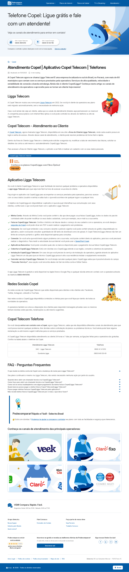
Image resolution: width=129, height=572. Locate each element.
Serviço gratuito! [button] (60, 49)
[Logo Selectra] (15, 3)
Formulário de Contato (44, 523)
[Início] (9, 62)
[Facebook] (100, 542)
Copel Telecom (15, 132)
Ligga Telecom (46, 102)
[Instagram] (111, 542)
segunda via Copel (18, 225)
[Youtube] (116, 542)
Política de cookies (24, 559)
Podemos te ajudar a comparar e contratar (48, 419)
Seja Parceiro (70, 523)
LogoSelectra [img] (9, 568)
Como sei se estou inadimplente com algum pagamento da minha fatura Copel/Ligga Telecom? (45, 385)
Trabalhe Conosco (72, 526)
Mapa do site (55, 559)
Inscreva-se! (50, 546)
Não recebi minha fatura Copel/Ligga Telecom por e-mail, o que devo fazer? (38, 392)
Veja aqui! (15, 168)
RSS (63, 559)
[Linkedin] (105, 542)
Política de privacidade (40, 559)
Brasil (118, 567)
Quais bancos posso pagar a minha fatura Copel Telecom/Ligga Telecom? (37, 387)
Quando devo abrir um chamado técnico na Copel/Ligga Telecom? (34, 380)
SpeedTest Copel (82, 241)
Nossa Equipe (12, 523)
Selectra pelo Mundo (14, 526)
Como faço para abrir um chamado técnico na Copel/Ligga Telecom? (35, 382)
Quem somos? (12, 529)
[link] (15, 543)
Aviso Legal (11, 559)
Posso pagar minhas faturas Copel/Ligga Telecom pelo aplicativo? (34, 389)
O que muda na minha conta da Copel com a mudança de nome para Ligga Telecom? (41, 371)
